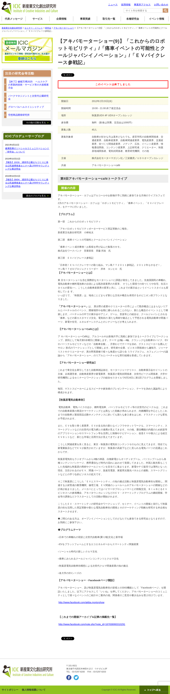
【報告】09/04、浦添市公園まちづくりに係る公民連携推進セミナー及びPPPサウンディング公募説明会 (27, 182)
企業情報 (61, 18)
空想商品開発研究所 (19, 114)
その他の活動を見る (36, 122)
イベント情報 (156, 18)
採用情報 (126, 4)
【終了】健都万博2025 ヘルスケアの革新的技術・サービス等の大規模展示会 (28, 84)
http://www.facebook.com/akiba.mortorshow (81, 602)
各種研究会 (132, 18)
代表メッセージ (14, 18)
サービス (37, 18)
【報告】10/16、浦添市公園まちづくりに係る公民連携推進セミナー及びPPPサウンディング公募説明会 (27, 165)
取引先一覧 (109, 18)
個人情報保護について (34, 689)
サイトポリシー (10, 689)
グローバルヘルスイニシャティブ (26, 107)
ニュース (113, 4)
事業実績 (85, 18)
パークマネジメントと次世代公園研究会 (28, 97)
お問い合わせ (161, 4)
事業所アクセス (142, 4)
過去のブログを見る (36, 195)
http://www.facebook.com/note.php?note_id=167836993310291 (91, 624)
